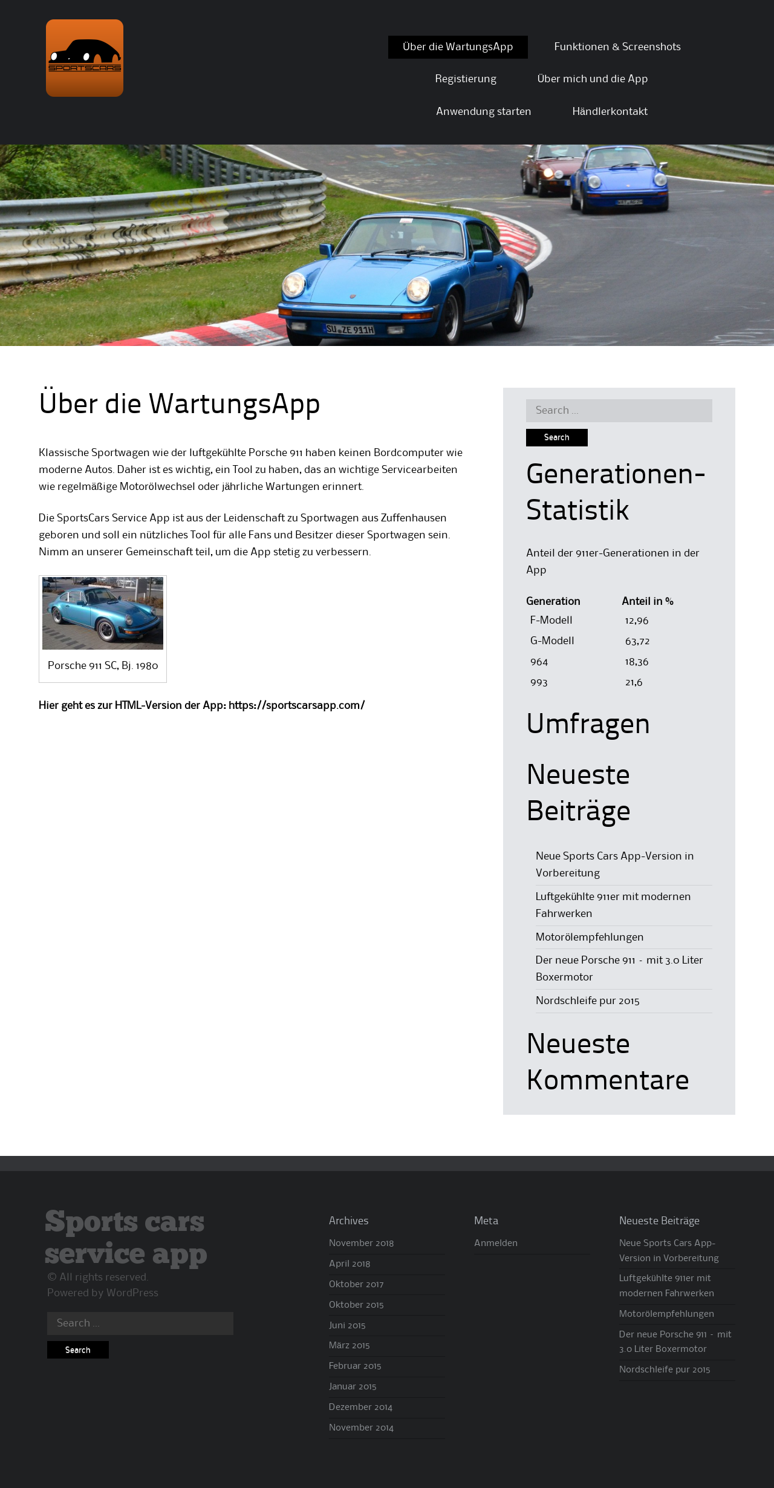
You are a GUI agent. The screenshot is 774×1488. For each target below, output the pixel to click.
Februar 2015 (355, 1366)
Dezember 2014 (360, 1407)
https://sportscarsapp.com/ (297, 706)
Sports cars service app (126, 1238)
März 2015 (349, 1346)
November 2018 (361, 1243)
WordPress (132, 1293)
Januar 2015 (353, 1387)
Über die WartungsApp (458, 47)
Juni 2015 (347, 1326)
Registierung (465, 79)
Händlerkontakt (610, 112)
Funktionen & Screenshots (617, 47)
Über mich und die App (593, 79)
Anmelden (496, 1243)
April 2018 (350, 1264)
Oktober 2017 (356, 1285)
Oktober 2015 (356, 1305)
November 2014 (361, 1428)
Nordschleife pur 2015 (588, 1001)
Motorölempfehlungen (590, 937)
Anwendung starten (484, 112)
